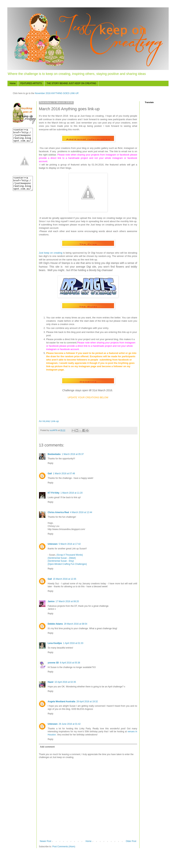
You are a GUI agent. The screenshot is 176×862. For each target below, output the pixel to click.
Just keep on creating (51, 252)
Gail (50, 473)
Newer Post (45, 841)
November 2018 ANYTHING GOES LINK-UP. (56, 93)
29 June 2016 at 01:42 (69, 724)
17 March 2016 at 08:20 (67, 601)
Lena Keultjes (55, 643)
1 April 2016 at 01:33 (73, 643)
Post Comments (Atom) (63, 846)
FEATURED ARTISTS (31, 83)
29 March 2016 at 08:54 (75, 624)
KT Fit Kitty (53, 493)
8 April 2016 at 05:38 (70, 662)
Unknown (53, 544)
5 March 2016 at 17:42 (70, 544)
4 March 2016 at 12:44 (81, 512)
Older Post (131, 841)
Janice (51, 601)
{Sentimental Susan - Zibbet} (62, 558)
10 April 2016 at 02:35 (65, 682)
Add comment (47, 747)
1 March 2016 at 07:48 (64, 473)
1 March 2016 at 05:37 (73, 454)
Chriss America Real (58, 512)
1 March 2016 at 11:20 (71, 493)
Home (13, 83)
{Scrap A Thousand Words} (69, 555)
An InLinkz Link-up (49, 421)
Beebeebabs (54, 454)
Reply (50, 463)
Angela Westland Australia (61, 701)
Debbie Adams (55, 624)
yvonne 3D (53, 662)
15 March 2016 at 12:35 (64, 579)
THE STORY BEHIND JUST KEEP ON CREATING (71, 83)
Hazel (50, 682)
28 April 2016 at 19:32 (87, 701)
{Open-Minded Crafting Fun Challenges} (67, 564)
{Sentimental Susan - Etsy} (61, 561)
